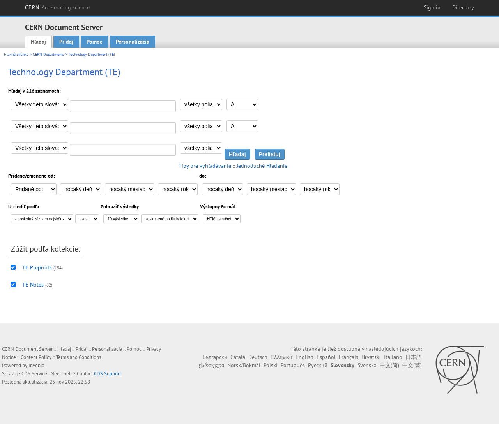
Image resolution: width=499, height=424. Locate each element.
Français (348, 357)
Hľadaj (38, 41)
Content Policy (36, 357)
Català (237, 357)
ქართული (211, 365)
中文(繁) (412, 365)
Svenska (367, 365)
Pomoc (94, 41)
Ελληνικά (281, 357)
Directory (463, 7)
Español (326, 357)
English (304, 357)
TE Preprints (37, 267)
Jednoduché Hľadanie (262, 165)
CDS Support (107, 373)
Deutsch (257, 357)
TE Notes (33, 284)
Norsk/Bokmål (243, 365)
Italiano (393, 357)
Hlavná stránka (16, 54)
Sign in (432, 7)
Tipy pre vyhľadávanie (205, 165)
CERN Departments (48, 54)
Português (293, 365)
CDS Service (34, 373)
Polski (271, 365)
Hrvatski (371, 357)
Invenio (36, 365)
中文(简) (389, 365)
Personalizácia (132, 41)
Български (215, 357)
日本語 (413, 357)
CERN (57, 7)
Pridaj (66, 41)
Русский (317, 365)
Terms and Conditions (78, 357)
